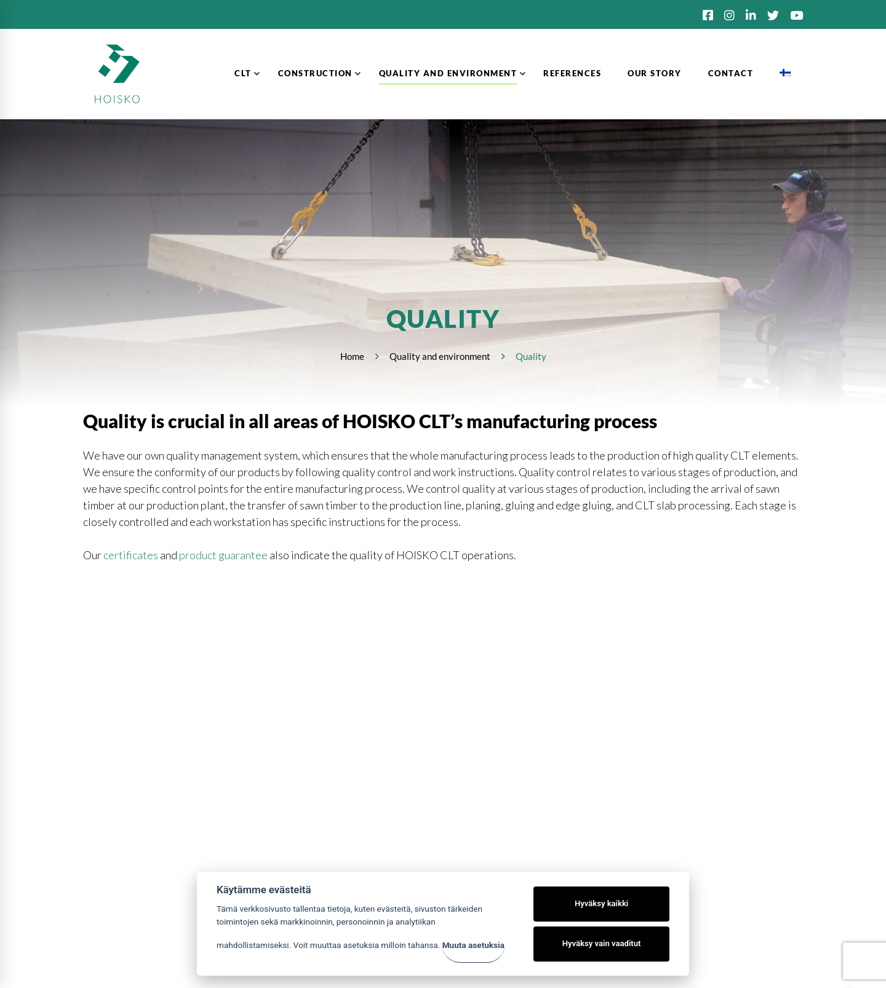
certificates (130, 555)
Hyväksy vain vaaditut (601, 943)
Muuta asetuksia (473, 945)
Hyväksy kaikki (601, 903)
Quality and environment (439, 356)
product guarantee (223, 555)
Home (352, 356)
